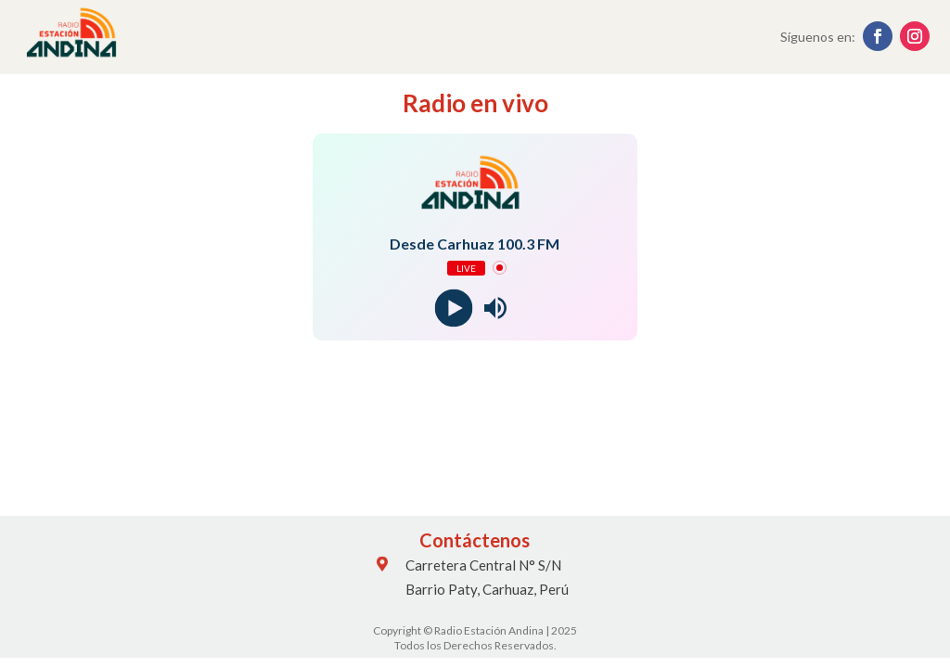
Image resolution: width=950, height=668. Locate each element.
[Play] (454, 307)
